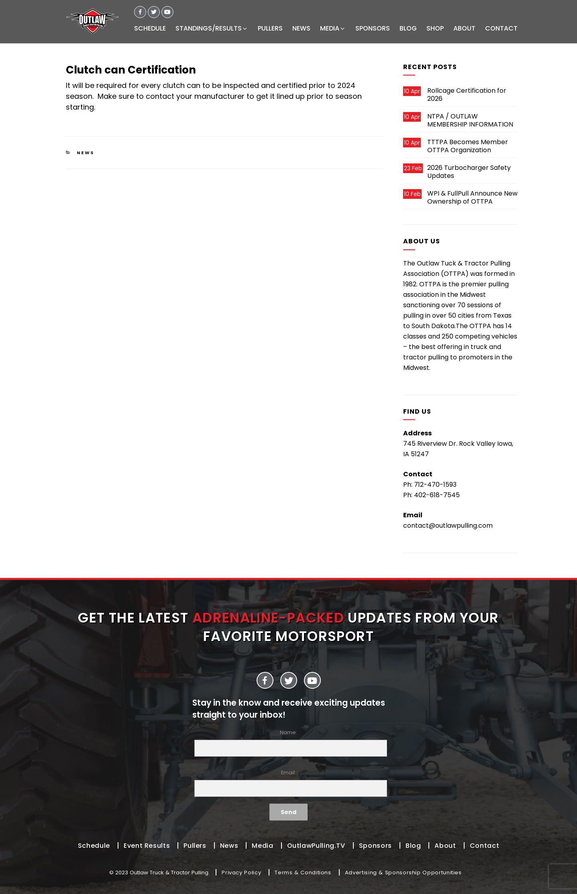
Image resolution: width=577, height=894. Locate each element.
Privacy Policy (241, 872)
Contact (484, 845)
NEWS (301, 28)
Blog (413, 845)
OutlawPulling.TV (316, 845)
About (445, 845)
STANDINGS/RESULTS (211, 28)
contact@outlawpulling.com (448, 525)
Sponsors (375, 845)
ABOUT (464, 28)
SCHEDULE (150, 28)
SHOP (435, 28)
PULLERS (270, 28)
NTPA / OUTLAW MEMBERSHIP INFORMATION (470, 120)
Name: (288, 743)
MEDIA (333, 28)
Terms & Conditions (303, 872)
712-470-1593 (435, 484)
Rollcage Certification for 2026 (466, 94)
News (85, 152)
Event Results (147, 845)
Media (262, 845)
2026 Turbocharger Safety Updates (469, 171)
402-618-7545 (437, 495)
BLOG (408, 28)
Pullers (194, 845)
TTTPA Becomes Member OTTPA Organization (467, 146)
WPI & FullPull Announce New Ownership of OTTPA (472, 197)
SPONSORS (372, 28)
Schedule (94, 845)
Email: (288, 783)
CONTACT (501, 28)
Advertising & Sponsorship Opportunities (403, 872)
